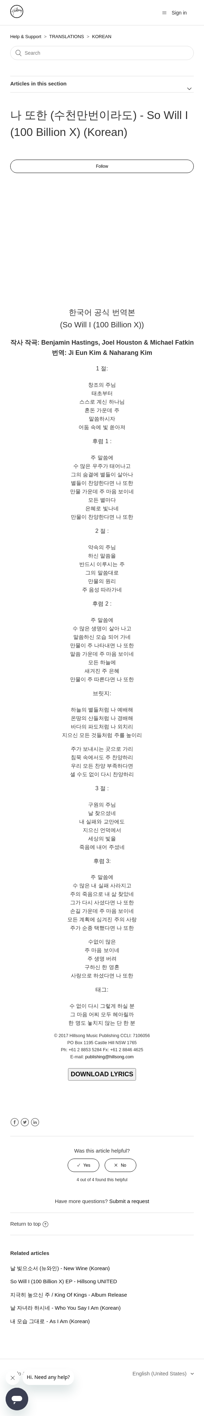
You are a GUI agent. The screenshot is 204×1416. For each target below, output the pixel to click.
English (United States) (160, 1373)
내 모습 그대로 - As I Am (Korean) (50, 1321)
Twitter (24, 1122)
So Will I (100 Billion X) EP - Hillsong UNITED (63, 1281)
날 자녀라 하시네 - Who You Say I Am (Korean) (65, 1308)
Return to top (29, 1224)
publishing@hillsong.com (109, 1056)
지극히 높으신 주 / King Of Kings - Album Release (68, 1295)
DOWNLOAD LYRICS (102, 1074)
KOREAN (101, 36)
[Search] (102, 53)
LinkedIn (35, 1122)
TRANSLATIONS (66, 36)
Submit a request (129, 1201)
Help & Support (25, 36)
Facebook (14, 1122)
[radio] (83, 1165)
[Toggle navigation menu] (164, 13)
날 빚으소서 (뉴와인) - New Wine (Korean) (60, 1268)
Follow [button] (102, 166)
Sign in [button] (179, 13)
